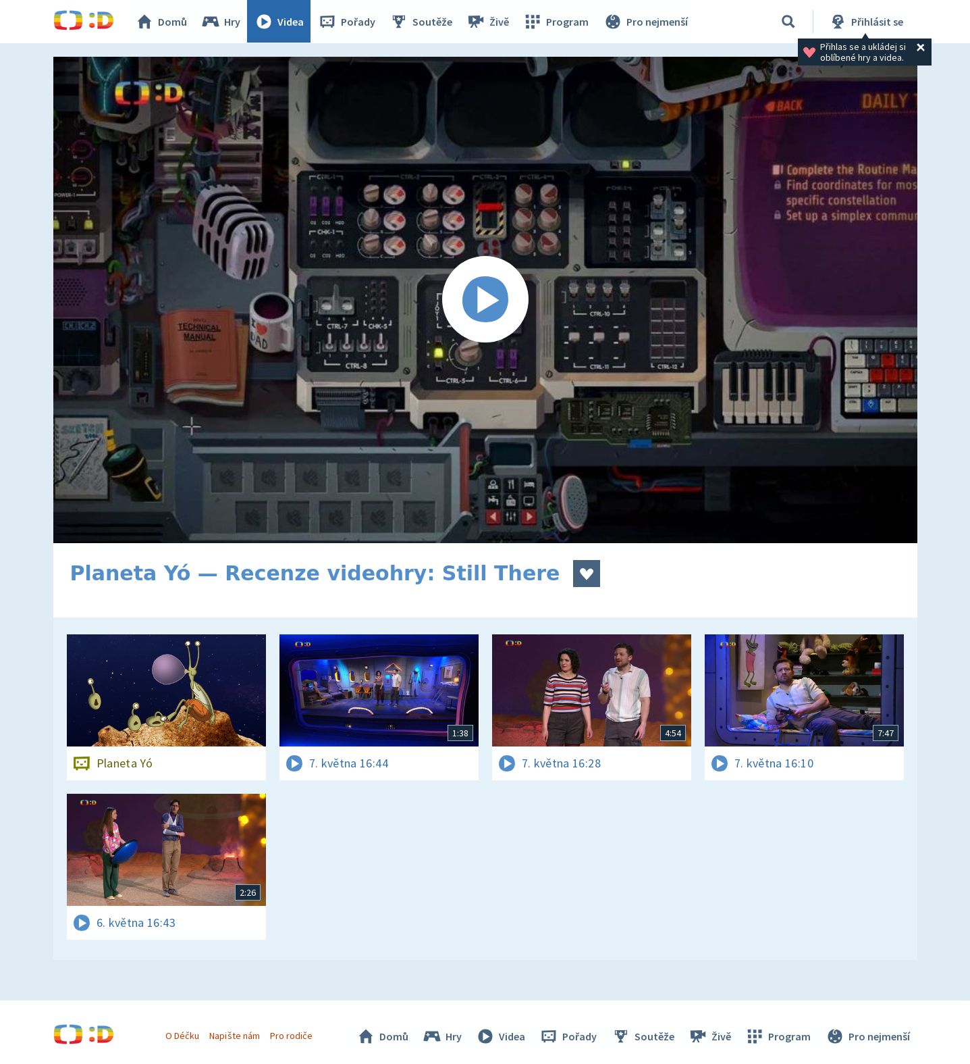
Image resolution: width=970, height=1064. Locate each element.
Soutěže (422, 21)
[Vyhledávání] (788, 21)
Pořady (348, 21)
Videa (280, 21)
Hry (222, 21)
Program (557, 21)
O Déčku (183, 1036)
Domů (162, 21)
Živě (488, 21)
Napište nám (235, 1036)
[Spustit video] (485, 300)
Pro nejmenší (646, 21)
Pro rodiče (291, 1036)
